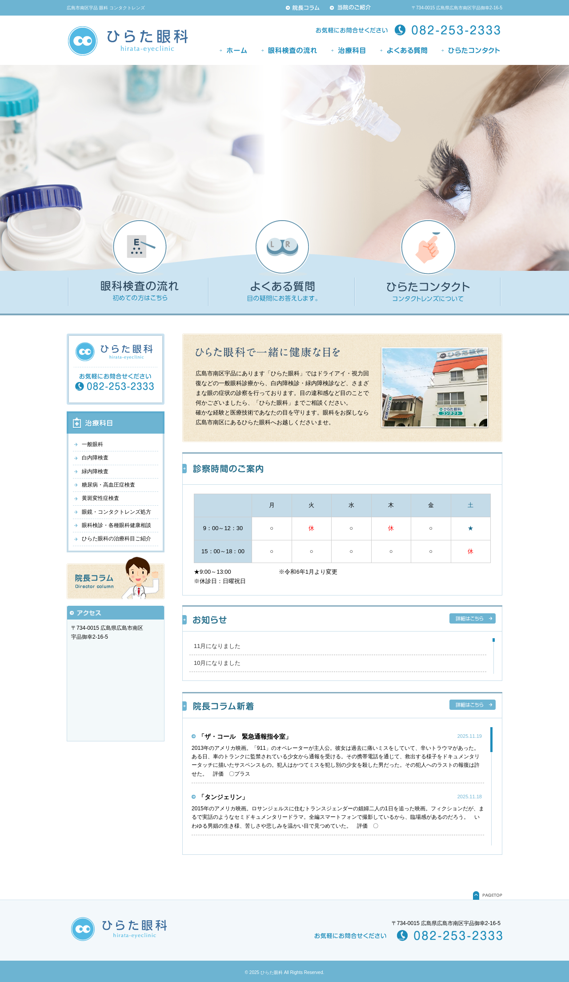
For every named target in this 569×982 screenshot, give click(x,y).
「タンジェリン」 (223, 797)
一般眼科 (92, 444)
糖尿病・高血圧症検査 (108, 485)
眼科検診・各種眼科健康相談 (116, 525)
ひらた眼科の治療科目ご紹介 (116, 538)
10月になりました (217, 663)
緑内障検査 (95, 471)
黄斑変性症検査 (100, 498)
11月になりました (217, 646)
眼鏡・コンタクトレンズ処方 (116, 512)
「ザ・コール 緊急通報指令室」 (245, 736)
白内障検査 (95, 458)
